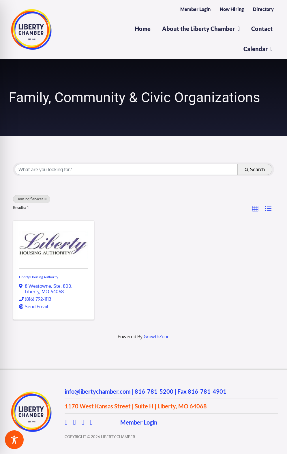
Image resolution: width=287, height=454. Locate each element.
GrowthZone (157, 336)
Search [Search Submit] (255, 169)
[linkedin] (91, 422)
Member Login (138, 422)
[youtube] (83, 422)
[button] (255, 209)
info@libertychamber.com (98, 391)
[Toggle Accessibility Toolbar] (14, 440)
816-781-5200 (154, 391)
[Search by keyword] (126, 169)
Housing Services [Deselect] (31, 199)
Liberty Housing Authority (38, 277)
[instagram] (74, 422)
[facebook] (66, 422)
